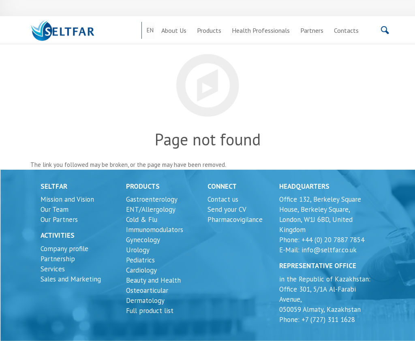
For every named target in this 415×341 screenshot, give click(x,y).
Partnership (58, 258)
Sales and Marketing (71, 279)
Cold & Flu (141, 219)
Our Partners (59, 219)
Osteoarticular (147, 290)
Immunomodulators (154, 229)
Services (53, 268)
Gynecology (143, 239)
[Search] (364, 32)
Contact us (223, 199)
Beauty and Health (153, 280)
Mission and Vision (67, 199)
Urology (138, 249)
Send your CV (227, 209)
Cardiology (141, 270)
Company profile (64, 248)
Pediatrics (140, 260)
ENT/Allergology (150, 209)
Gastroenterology (152, 199)
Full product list (149, 310)
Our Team (54, 209)
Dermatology (145, 300)
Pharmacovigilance (235, 219)
